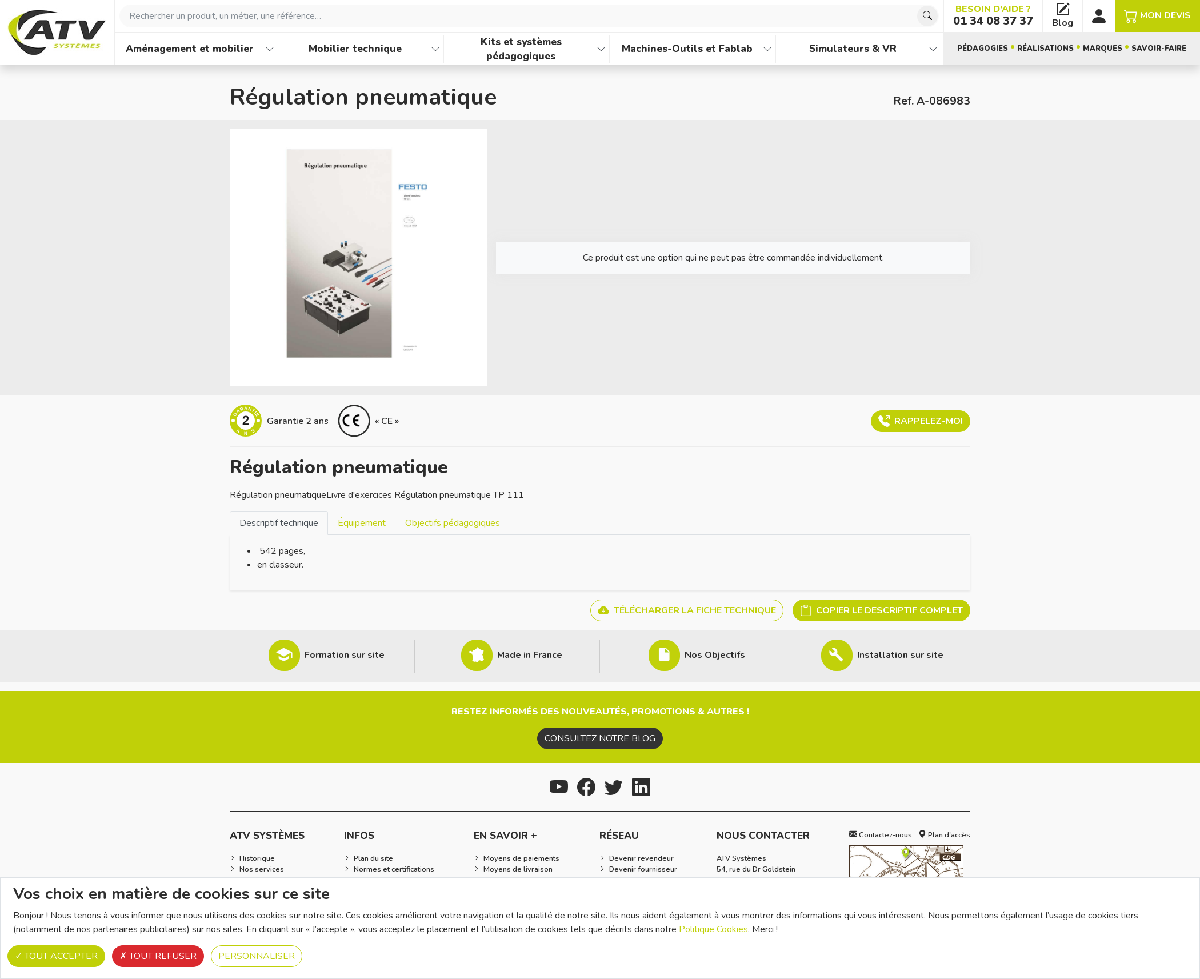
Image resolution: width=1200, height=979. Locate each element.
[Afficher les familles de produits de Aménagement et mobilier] (270, 49)
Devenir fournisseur (643, 869)
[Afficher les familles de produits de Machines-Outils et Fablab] (767, 49)
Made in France (529, 655)
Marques (1102, 48)
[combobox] (529, 16)
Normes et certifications (394, 869)
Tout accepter (56, 956)
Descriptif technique (278, 523)
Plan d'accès (944, 835)
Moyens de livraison (518, 869)
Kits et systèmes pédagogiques (521, 49)
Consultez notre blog (600, 738)
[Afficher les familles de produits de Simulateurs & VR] (933, 49)
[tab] (279, 522)
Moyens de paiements (521, 858)
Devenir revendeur (641, 858)
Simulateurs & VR (853, 48)
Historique (257, 858)
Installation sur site (900, 655)
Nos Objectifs (715, 655)
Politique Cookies (713, 929)
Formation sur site (345, 655)
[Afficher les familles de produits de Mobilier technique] (435, 49)
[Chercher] (927, 16)
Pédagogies (982, 48)
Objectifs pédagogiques (452, 523)
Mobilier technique (355, 48)
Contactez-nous (880, 835)
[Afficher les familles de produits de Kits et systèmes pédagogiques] (601, 49)
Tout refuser (158, 956)
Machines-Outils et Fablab (687, 48)
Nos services (261, 869)
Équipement (362, 523)
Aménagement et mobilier (190, 48)
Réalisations (1045, 48)
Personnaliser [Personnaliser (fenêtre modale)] (256, 956)
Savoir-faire (1158, 48)
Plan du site (373, 858)
